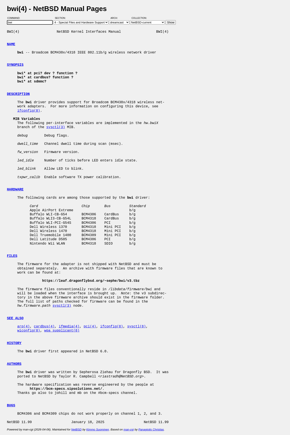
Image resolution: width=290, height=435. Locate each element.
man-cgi (129, 429)
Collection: (139, 18)
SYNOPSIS (15, 65)
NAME (11, 44)
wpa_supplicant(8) (61, 330)
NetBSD (76, 429)
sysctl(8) (136, 326)
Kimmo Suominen (97, 429)
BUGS (11, 405)
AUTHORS (14, 364)
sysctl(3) (55, 127)
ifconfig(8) (28, 110)
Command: (15, 18)
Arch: (116, 18)
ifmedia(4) (69, 326)
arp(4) (23, 326)
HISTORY (14, 343)
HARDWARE (15, 189)
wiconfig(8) (28, 330)
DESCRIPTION (18, 94)
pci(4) (90, 326)
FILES (12, 256)
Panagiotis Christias (151, 429)
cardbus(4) (44, 326)
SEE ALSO (15, 318)
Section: (61, 18)
